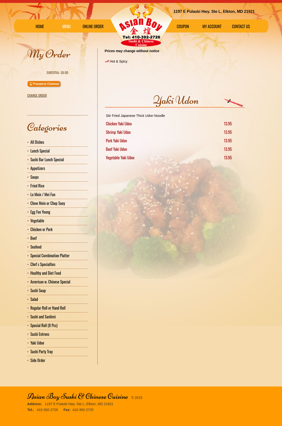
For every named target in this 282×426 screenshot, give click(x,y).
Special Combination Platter (50, 255)
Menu (66, 26)
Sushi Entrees (39, 334)
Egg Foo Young (40, 212)
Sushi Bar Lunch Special (47, 159)
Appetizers (37, 168)
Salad (34, 299)
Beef (33, 238)
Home (40, 26)
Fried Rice (37, 186)
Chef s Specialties (42, 264)
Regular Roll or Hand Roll (48, 308)
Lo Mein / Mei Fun (42, 194)
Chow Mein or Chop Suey (47, 203)
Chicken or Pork (41, 229)
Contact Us (241, 26)
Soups (34, 177)
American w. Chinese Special (50, 282)
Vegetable (37, 221)
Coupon (183, 26)
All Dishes (37, 142)
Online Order (93, 26)
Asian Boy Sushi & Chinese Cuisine (77, 396)
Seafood (36, 247)
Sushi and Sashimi (43, 317)
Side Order (37, 360)
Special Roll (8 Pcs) (44, 325)
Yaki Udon (37, 343)
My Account (211, 26)
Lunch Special (40, 151)
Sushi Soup (38, 290)
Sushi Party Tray (41, 351)
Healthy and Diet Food (45, 273)
